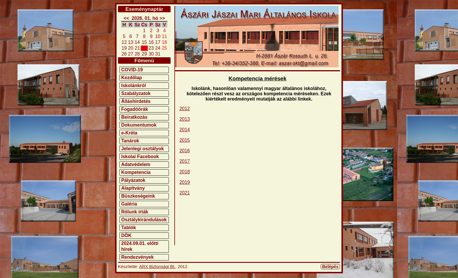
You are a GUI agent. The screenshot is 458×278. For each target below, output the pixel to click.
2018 (184, 171)
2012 (184, 108)
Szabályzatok (135, 93)
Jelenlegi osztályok (142, 148)
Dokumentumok (139, 124)
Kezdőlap (131, 77)
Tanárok (130, 140)
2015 (184, 140)
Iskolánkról (133, 85)
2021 (184, 192)
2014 (184, 129)
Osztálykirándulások (144, 219)
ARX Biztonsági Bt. (157, 266)
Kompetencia (135, 172)
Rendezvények (137, 257)
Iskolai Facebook (140, 156)
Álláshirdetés (135, 101)
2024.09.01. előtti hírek (139, 246)
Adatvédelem (135, 164)
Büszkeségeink (138, 196)
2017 (184, 161)
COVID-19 (132, 69)
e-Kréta (129, 132)
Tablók (128, 227)
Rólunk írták (134, 211)
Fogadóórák (134, 109)
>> (162, 18)
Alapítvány (133, 188)
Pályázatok (133, 180)
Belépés (330, 266)
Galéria (129, 203)
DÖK (126, 235)
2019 (184, 182)
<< (126, 18)
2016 (184, 150)
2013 (184, 119)
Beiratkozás (134, 117)
